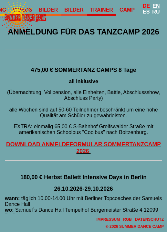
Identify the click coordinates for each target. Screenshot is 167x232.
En (156, 6)
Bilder (74, 10)
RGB (127, 219)
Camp (127, 10)
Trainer (101, 10)
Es (146, 12)
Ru (156, 12)
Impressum (108, 219)
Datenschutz (149, 219)
